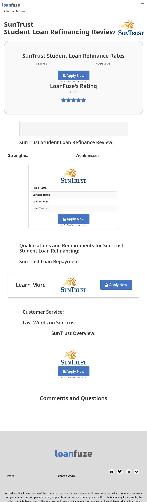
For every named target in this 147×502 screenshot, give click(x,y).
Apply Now (73, 75)
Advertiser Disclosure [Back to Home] (16, 11)
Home (11, 475)
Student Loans (66, 475)
